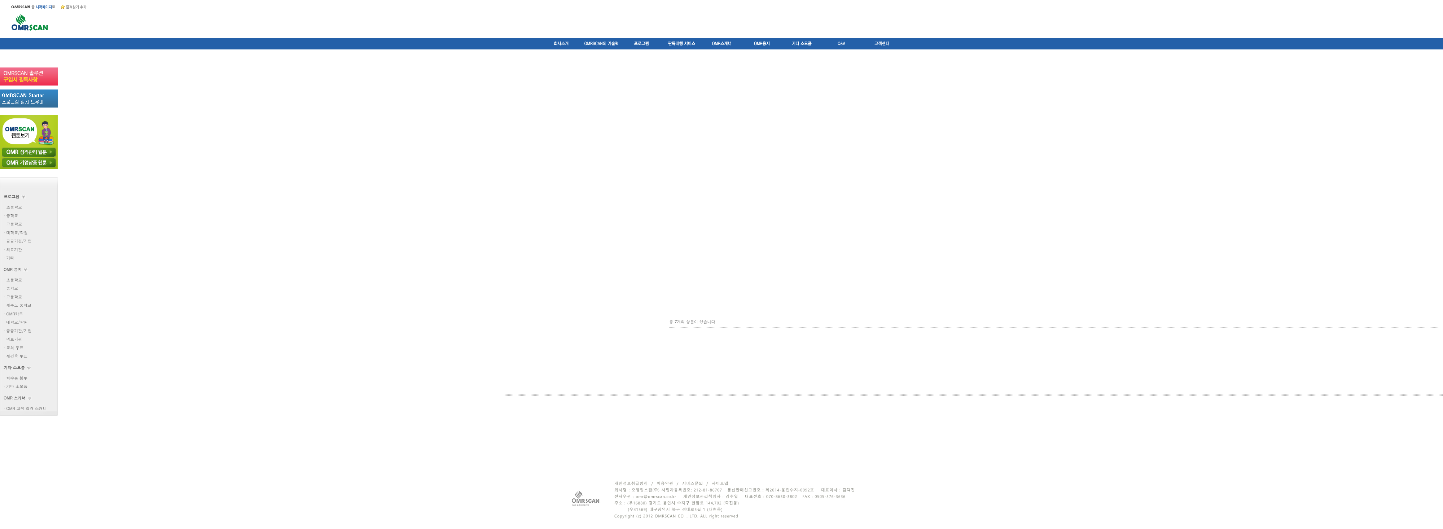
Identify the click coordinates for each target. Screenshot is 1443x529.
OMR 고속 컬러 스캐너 (26, 408)
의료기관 (14, 249)
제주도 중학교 (18, 305)
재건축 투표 (16, 356)
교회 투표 (14, 347)
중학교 (12, 215)
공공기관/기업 (19, 241)
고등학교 (14, 224)
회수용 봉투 (16, 378)
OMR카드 (14, 313)
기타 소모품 (16, 386)
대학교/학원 (17, 232)
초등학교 (14, 207)
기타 (10, 258)
